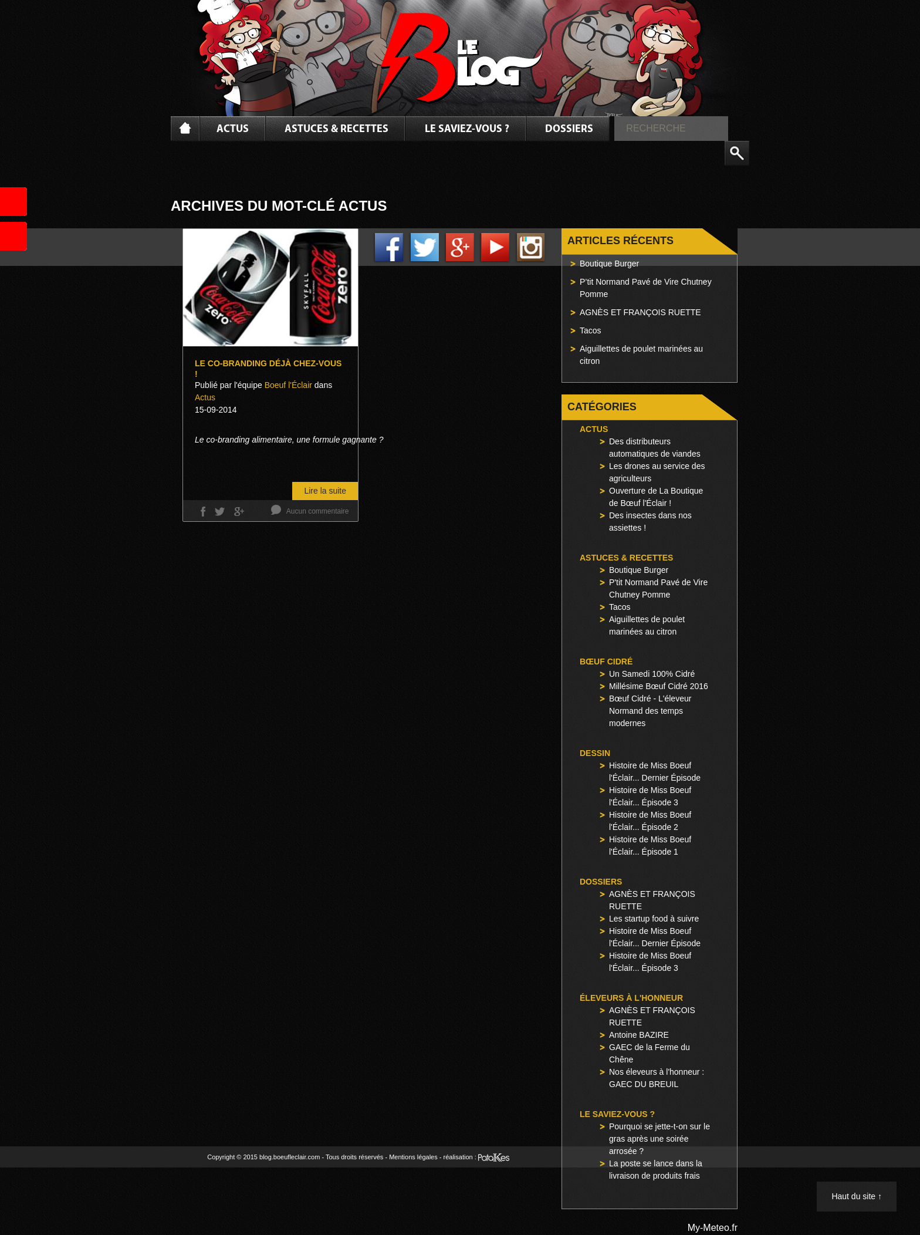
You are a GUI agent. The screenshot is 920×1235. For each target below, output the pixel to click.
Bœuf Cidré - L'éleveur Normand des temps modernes (650, 711)
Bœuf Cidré (606, 661)
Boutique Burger (609, 263)
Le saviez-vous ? (467, 129)
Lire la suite (325, 490)
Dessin (595, 753)
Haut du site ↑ (856, 1196)
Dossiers (569, 129)
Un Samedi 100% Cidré (652, 674)
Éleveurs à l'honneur (631, 998)
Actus (233, 129)
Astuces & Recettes (336, 129)
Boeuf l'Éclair (288, 385)
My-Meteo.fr (713, 1228)
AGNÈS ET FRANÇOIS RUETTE (640, 312)
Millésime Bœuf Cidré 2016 (658, 686)
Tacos (590, 330)
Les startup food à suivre (654, 918)
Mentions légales (413, 1156)
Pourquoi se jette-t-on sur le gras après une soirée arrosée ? (659, 1139)
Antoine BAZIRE (639, 1035)
